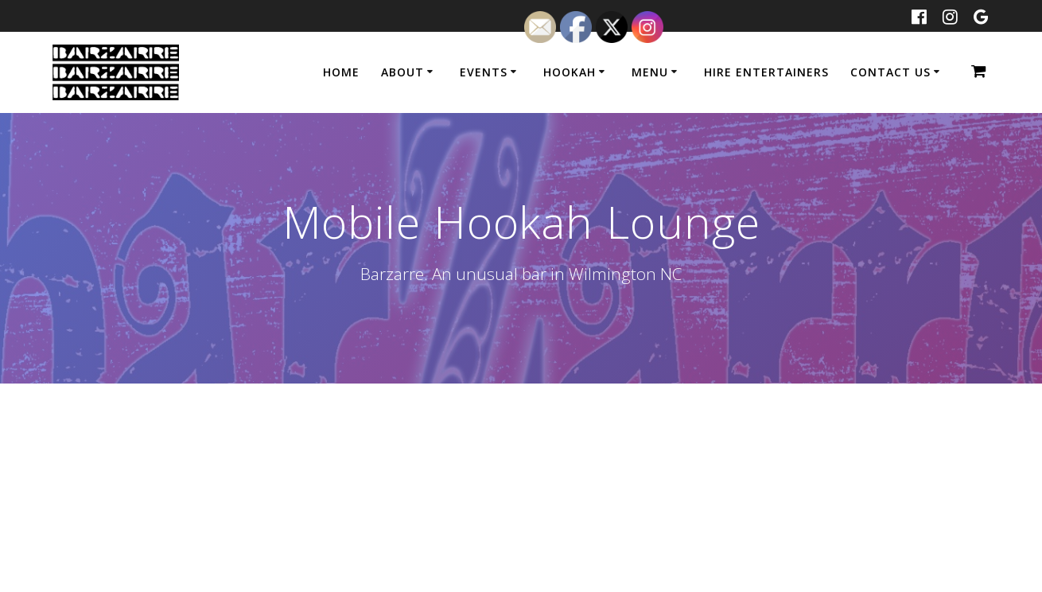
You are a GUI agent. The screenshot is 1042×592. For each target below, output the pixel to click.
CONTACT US (890, 72)
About (402, 72)
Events (483, 72)
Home (341, 72)
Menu (650, 72)
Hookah (569, 72)
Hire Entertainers (766, 72)
